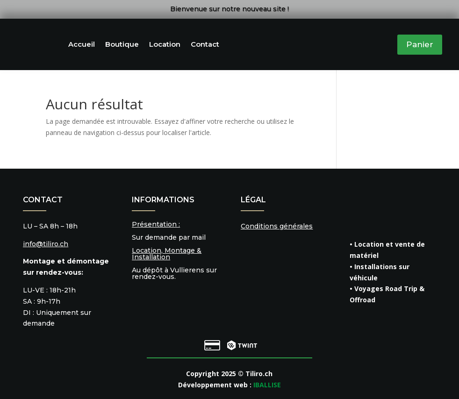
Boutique (122, 44)
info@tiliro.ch (45, 244)
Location (164, 44)
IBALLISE (267, 384)
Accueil (81, 44)
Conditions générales (277, 226)
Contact (205, 44)
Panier (419, 44)
